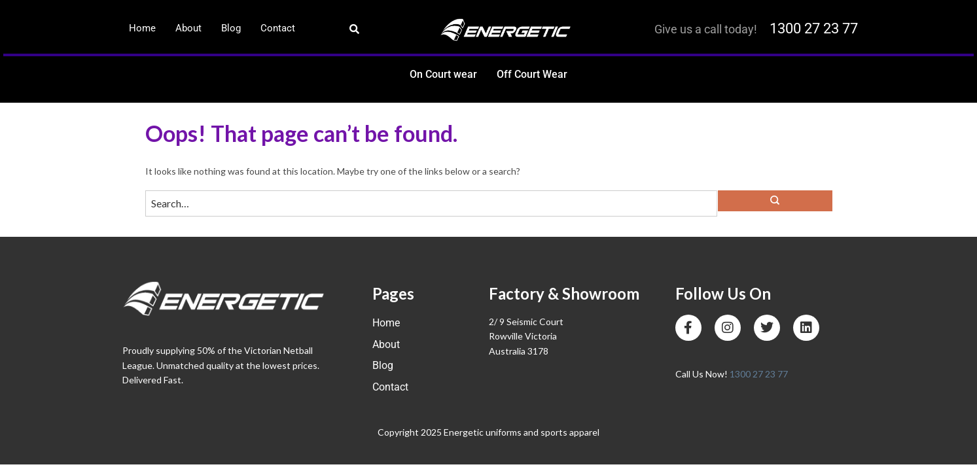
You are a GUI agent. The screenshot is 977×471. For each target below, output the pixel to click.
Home (142, 28)
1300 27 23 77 (814, 28)
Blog (231, 28)
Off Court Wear (532, 74)
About (188, 28)
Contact (277, 28)
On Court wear (443, 74)
